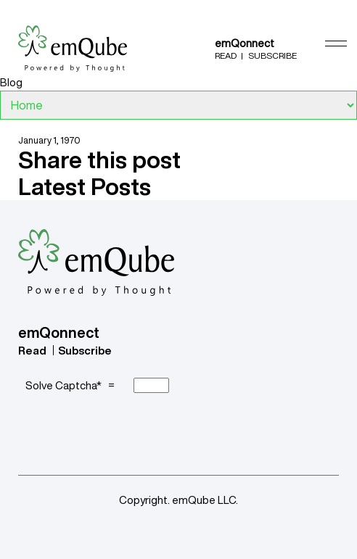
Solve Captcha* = (72, 385)
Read (226, 55)
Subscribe (272, 55)
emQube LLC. (205, 499)
